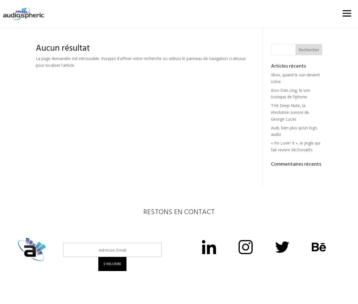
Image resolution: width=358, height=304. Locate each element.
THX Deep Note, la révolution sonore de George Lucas (290, 112)
